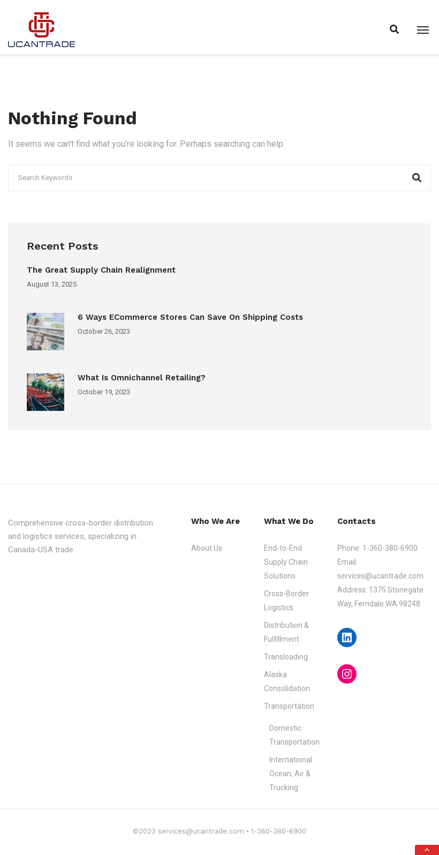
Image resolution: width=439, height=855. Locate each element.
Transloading (286, 656)
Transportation (289, 706)
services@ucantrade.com (380, 576)
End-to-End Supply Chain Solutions (286, 562)
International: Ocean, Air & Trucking (291, 773)
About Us (206, 548)
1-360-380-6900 (390, 548)
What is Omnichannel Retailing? (142, 377)
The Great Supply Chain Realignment (102, 270)
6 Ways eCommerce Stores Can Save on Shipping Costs (190, 317)
